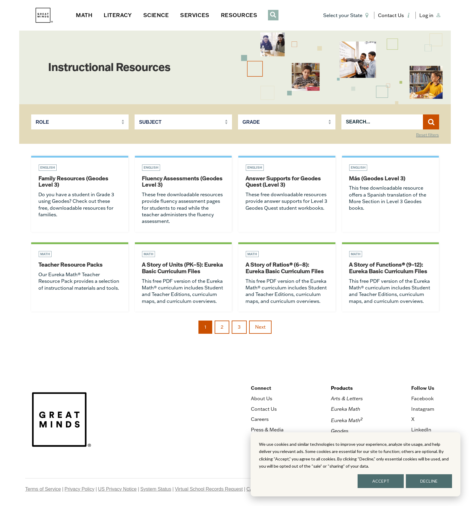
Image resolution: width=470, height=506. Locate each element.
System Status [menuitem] (155, 489)
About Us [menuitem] (261, 399)
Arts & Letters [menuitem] (347, 399)
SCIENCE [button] (156, 15)
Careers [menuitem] (260, 419)
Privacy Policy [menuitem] (79, 489)
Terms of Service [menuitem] (43, 489)
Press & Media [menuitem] (267, 430)
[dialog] (355, 464)
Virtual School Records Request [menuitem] (209, 489)
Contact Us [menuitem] (264, 409)
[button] (347, 15)
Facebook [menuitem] (422, 399)
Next (260, 327)
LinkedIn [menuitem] (421, 430)
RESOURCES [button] (239, 15)
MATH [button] (84, 15)
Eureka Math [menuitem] (345, 409)
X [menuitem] (413, 419)
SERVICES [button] (194, 15)
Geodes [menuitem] (340, 431)
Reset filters (427, 135)
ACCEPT (380, 481)
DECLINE (429, 481)
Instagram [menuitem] (422, 409)
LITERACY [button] (118, 15)
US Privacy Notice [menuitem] (117, 489)
